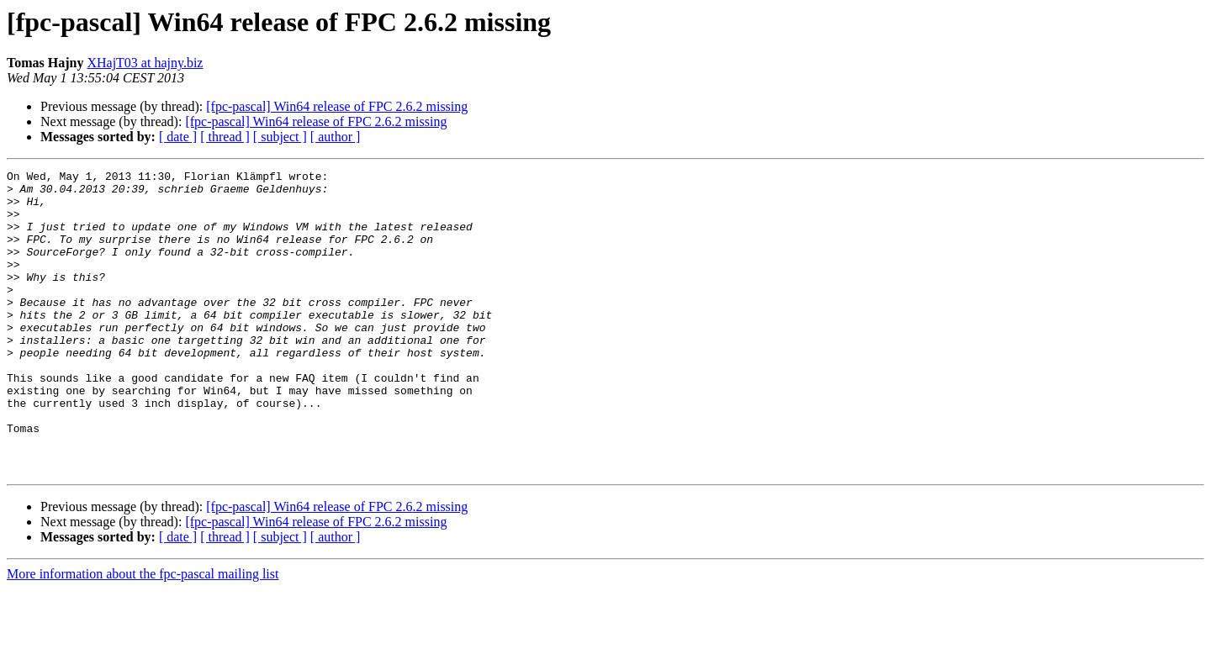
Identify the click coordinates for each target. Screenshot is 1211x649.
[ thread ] (225, 136)
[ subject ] (280, 136)
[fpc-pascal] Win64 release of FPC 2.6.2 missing (337, 106)
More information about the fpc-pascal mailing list (142, 634)
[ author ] (335, 136)
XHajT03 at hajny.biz (145, 62)
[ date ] (178, 136)
